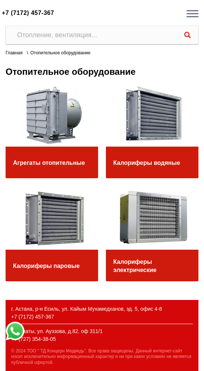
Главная (14, 52)
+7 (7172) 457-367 (28, 13)
